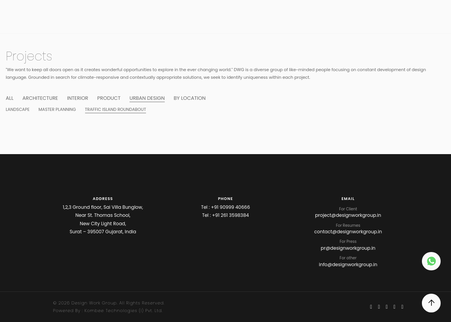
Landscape (18, 109)
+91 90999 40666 (230, 207)
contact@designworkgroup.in (348, 231)
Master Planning (57, 109)
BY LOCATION (189, 98)
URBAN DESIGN (147, 98)
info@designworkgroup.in (348, 264)
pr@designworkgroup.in (348, 248)
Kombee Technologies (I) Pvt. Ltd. (124, 310)
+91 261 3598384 (230, 215)
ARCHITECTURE (40, 98)
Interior (77, 98)
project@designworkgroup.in (348, 215)
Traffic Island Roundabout (115, 109)
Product (109, 98)
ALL (9, 98)
